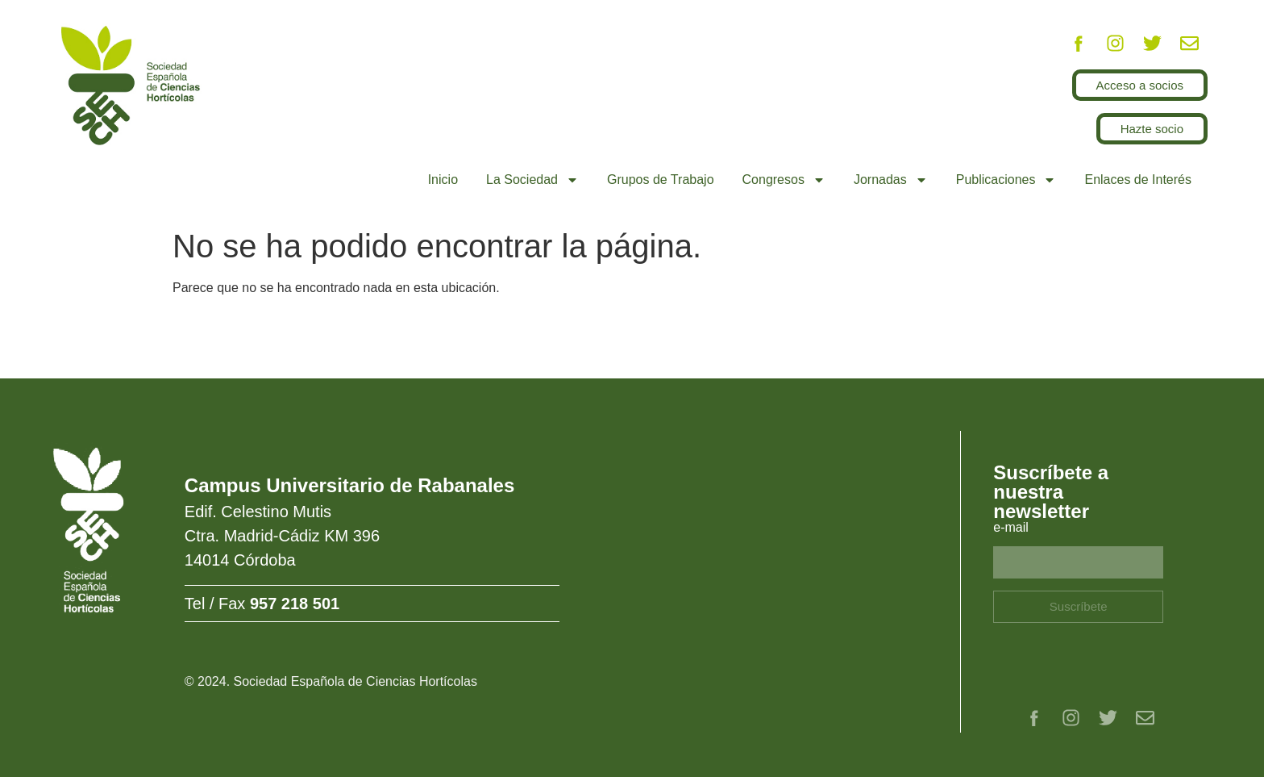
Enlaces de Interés (1137, 179)
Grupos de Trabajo (660, 179)
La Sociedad (532, 179)
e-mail (1011, 527)
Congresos (783, 179)
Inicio (443, 179)
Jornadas (891, 179)
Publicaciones (1006, 179)
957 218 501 (294, 603)
